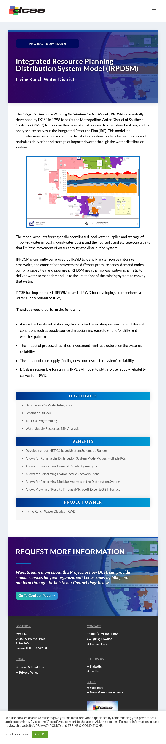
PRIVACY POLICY (48, 725)
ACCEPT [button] (40, 734)
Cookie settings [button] (17, 734)
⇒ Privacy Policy (27, 672)
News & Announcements (106, 692)
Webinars (96, 687)
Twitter (95, 671)
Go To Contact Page (34, 595)
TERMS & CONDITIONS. (85, 725)
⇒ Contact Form (98, 644)
